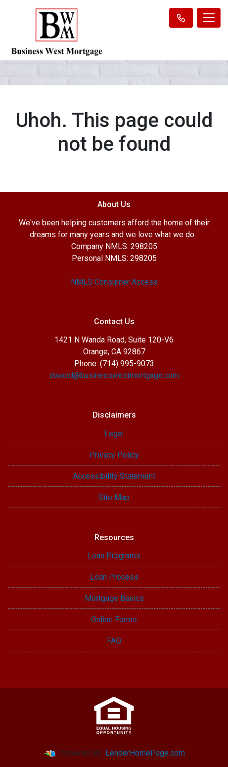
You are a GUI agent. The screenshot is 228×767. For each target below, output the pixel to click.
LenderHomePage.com (145, 753)
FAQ (114, 640)
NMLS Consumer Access (114, 282)
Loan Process (114, 577)
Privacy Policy (114, 455)
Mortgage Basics (114, 598)
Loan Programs (114, 555)
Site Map (114, 497)
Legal (114, 433)
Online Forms (114, 619)
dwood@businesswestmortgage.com (114, 375)
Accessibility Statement (114, 476)
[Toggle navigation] (209, 18)
